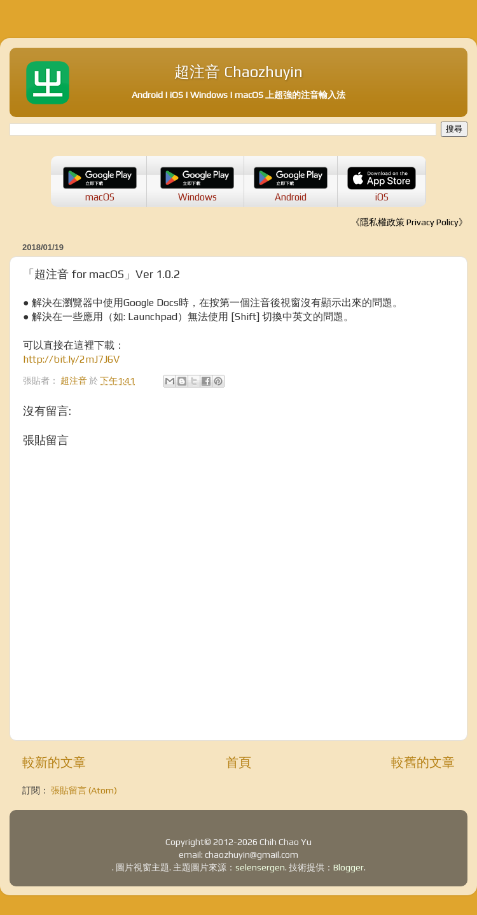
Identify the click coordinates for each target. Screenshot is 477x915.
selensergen (260, 867)
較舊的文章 (423, 762)
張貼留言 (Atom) (84, 790)
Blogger (348, 867)
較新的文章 (54, 762)
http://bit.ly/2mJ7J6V (71, 359)
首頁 (238, 762)
